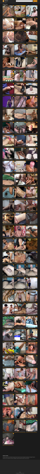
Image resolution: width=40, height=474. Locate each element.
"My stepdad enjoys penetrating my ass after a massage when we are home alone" (8, 263)
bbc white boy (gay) (22, 108)
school (18, 457)
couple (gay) (14, 302)
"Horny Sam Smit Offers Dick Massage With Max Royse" (31, 81)
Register (34, 2)
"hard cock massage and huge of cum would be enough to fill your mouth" (8, 159)
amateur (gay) (35, 30)
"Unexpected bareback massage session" (30, 146)
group (12, 458)
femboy (11, 457)
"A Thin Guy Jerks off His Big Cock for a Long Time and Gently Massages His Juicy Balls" (31, 159)
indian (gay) (8, 56)
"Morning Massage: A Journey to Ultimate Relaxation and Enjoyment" (8, 172)
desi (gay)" (11, 56)
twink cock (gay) (24, 69)
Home (3, 2)
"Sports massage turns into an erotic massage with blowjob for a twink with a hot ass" (31, 68)
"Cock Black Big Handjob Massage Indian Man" (19, 237)
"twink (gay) (11, 82)
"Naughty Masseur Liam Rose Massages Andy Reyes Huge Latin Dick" (20, 263)
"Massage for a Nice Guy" (5, 146)
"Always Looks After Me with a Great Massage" (31, 418)
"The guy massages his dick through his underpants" (31, 94)
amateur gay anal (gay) (10, 419)
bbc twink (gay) (18, 108)
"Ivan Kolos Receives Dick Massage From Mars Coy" (31, 107)
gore (28, 458)
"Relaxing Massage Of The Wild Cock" (7, 211)
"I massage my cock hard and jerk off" (7, 185)
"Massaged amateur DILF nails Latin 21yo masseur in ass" (20, 146)
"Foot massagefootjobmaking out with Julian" (19, 133)
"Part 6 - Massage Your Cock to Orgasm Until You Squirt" (31, 263)
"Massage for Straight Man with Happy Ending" (19, 405)
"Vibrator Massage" (16, 185)
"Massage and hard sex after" (6, 133)
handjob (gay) (7, 17)
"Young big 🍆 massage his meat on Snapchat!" (19, 107)
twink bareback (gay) (33, 56)
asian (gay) (23, 95)
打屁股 (15, 458)
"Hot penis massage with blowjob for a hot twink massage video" (8, 68)
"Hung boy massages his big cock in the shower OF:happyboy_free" (31, 224)
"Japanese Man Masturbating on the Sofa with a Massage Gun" (31, 237)
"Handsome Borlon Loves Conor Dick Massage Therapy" (20, 120)
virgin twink (9, 458)
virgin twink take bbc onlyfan (20, 458)
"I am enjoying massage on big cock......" (18, 68)
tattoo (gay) (23, 30)
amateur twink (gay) (33, 95)
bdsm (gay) (11, 108)
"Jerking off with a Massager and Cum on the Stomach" (20, 250)
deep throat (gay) (37, 17)
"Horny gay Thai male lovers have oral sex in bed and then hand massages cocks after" (31, 250)
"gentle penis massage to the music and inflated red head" (8, 94)
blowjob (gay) (7, 30)
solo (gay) (6, 56)
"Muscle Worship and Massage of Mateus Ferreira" (8, 250)
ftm (6, 458)
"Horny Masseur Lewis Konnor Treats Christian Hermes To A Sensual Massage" (8, 81)
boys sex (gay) (7, 406)
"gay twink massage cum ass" (17, 159)
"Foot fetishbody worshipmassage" (30, 120)
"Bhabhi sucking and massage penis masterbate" (8, 444)
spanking (27, 457)
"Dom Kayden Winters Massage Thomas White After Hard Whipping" (8, 107)
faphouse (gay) (21, 43)
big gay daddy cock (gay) (11, 406)
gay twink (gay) (12, 17)
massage (31, 457)
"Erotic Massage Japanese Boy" (29, 405)
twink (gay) (19, 17)
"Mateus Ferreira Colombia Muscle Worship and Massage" (20, 198)
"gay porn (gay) (4, 17)
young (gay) (13, 82)
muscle (21, 457)
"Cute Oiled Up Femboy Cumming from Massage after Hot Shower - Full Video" (31, 198)
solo (16, 457)
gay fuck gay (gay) (11, 302)
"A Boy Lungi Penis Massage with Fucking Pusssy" (31, 431)
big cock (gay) (4, 30)
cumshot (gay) (24, 43)
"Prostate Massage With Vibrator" (6, 418)
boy (8, 457)
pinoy (26, 458)
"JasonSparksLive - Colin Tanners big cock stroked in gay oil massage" (20, 431)
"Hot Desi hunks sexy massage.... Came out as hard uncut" (8, 405)
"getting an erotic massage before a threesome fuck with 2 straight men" (8, 120)
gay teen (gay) (33, 17)
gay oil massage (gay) (24, 432)
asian (6, 457)
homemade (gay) (30, 17)
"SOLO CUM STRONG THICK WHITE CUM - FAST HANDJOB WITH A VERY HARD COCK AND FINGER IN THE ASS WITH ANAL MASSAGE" (31, 172)
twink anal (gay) (36, 302)
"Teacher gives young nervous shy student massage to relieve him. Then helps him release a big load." (8, 431)
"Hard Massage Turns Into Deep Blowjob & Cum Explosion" (8, 224)
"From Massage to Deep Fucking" (29, 211)
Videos (6, 2)
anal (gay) (23, 121)
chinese (4, 457)
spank (34, 457)
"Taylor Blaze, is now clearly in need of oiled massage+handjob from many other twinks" (31, 185)
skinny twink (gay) (13, 341)
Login (36, 2)
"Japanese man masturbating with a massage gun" (19, 418)
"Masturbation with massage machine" (18, 94)
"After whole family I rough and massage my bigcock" (8, 198)
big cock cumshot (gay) (22, 354)
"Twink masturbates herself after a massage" (7, 237)
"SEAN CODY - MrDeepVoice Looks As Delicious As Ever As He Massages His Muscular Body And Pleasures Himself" (20, 81)
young (14, 457)
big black (24, 457)
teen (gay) (27, 17)
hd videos (10, 17)
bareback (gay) (21, 147)
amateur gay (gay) (7, 302)
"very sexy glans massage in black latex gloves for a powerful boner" (31, 133)
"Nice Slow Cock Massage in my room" (18, 224)
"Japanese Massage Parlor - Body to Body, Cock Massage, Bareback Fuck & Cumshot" (20, 211)
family (4, 458)
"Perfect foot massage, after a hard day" (18, 172)
